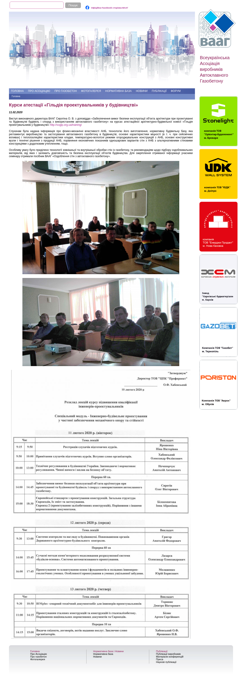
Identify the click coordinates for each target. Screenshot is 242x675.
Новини (141, 91)
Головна (17, 91)
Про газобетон (65, 91)
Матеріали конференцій (169, 656)
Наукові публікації (166, 662)
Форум (176, 91)
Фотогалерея (91, 91)
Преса (159, 659)
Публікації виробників (168, 654)
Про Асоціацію (39, 91)
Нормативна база (118, 91)
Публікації (159, 91)
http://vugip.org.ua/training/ (66, 124)
